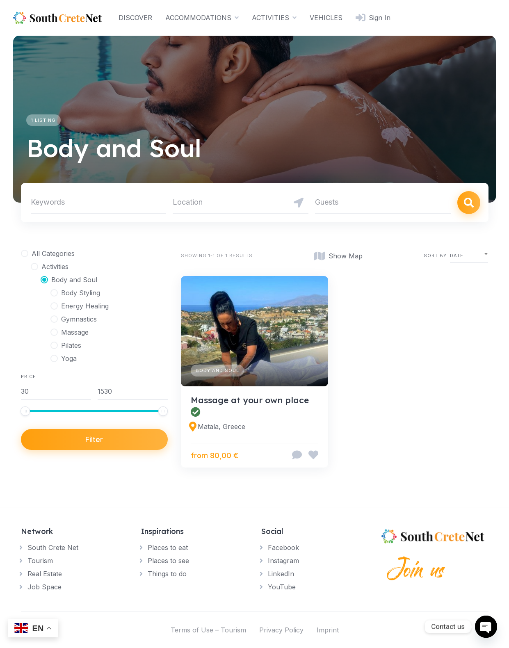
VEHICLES (326, 18)
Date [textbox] (456, 255)
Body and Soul (217, 370)
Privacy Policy (281, 630)
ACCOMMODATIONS (198, 18)
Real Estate (44, 574)
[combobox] (469, 256)
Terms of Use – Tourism (208, 630)
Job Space (44, 587)
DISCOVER (135, 18)
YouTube (282, 587)
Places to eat (168, 547)
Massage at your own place (251, 400)
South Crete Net (52, 547)
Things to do (167, 574)
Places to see (168, 561)
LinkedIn (281, 574)
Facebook (283, 547)
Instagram (283, 561)
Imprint (328, 630)
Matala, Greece (221, 426)
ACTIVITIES (270, 18)
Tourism (40, 561)
